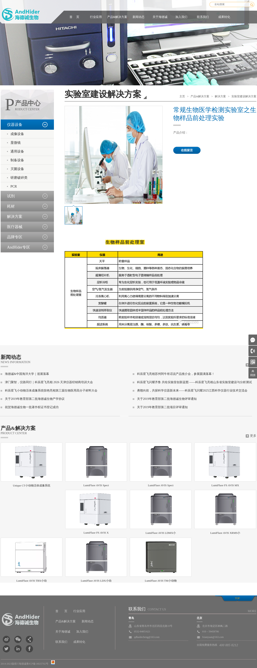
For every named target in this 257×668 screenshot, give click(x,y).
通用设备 (17, 151)
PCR (13, 186)
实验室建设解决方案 (243, 96)
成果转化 (224, 17)
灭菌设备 (17, 169)
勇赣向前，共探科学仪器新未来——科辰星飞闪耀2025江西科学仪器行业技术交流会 (192, 390)
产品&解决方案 (117, 17)
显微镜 (15, 142)
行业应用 (96, 17)
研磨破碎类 (18, 177)
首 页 (74, 17)
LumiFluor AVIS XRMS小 (225, 512)
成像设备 (17, 134)
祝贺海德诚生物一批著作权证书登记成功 (32, 407)
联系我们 (203, 17)
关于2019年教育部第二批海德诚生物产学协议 (35, 398)
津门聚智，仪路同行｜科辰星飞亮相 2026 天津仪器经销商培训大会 (49, 382)
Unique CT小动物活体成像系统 (31, 464)
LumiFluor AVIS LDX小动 (96, 560)
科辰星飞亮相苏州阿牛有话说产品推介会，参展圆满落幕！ (176, 373)
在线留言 (187, 150)
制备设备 (17, 160)
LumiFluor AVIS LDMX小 (161, 512)
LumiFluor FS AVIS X (96, 512)
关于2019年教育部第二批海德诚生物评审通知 (167, 398)
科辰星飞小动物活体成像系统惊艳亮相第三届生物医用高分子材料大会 (51, 390)
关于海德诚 (160, 17)
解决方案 (220, 96)
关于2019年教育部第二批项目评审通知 (162, 407)
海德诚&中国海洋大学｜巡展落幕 (27, 373)
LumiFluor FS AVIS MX (225, 464)
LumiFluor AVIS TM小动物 (161, 560)
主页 (182, 96)
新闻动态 (138, 17)
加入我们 (181, 17)
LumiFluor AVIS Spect (96, 464)
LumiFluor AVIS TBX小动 (31, 560)
